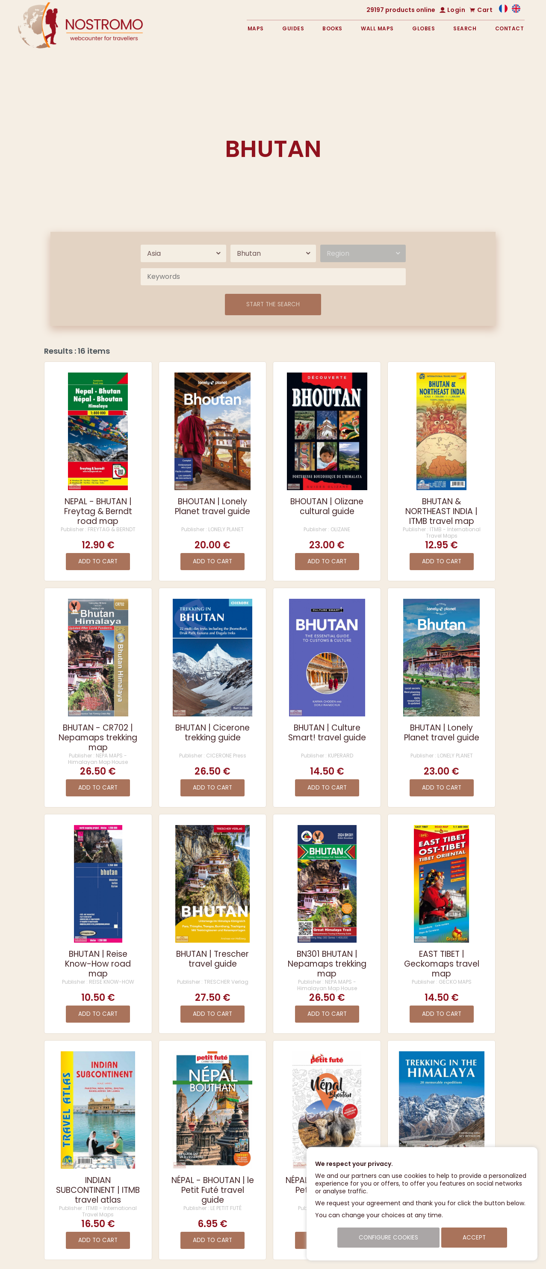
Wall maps (377, 28)
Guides (293, 28)
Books (332, 28)
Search (464, 28)
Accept (474, 1238)
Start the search (273, 304)
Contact (509, 28)
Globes (423, 28)
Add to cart (98, 561)
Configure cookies (388, 1238)
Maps (256, 28)
